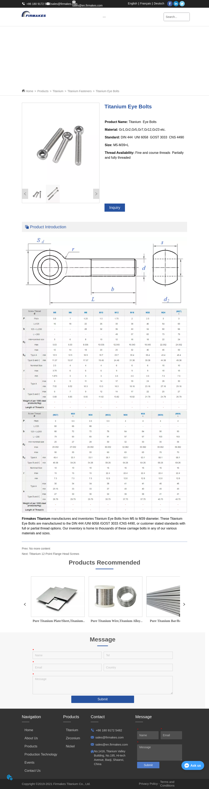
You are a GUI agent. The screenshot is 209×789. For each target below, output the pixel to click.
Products (42, 91)
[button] (104, 17)
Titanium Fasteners (79, 91)
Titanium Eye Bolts (107, 91)
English (132, 3)
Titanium (58, 91)
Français (145, 3)
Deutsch (159, 3)
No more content (39, 548)
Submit (103, 699)
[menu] (104, 17)
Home (29, 91)
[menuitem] (104, 17)
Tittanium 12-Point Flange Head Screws (54, 553)
